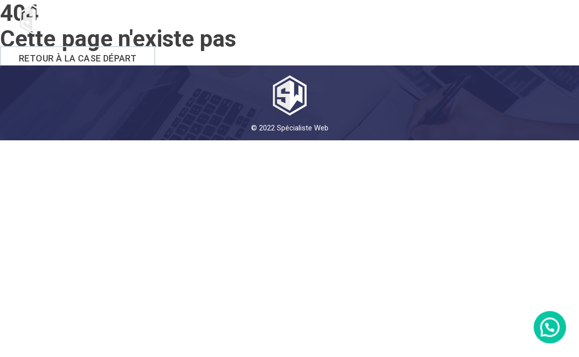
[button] (554, 339)
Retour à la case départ (77, 58)
